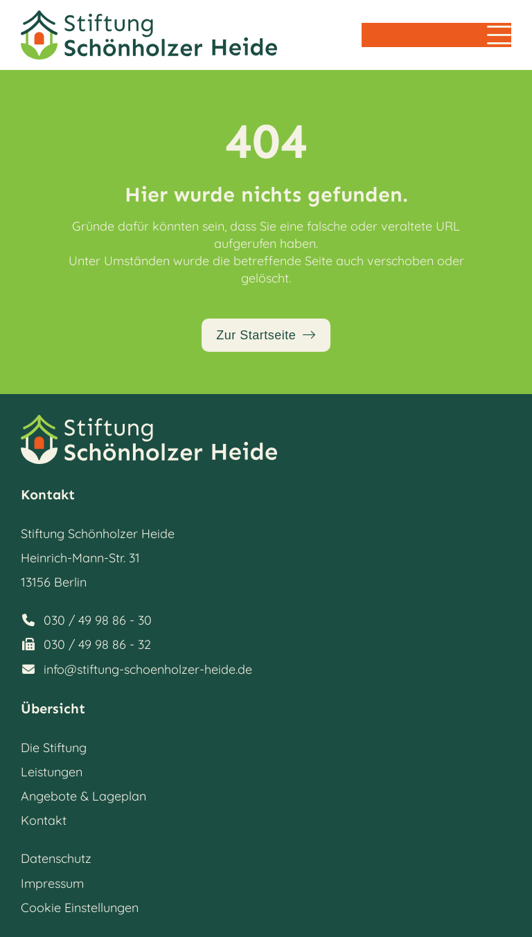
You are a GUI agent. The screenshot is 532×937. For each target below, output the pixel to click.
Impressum (52, 883)
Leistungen (51, 772)
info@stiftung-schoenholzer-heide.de (148, 669)
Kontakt (43, 820)
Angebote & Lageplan (83, 796)
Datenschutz (56, 858)
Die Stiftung (54, 748)
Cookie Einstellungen (80, 908)
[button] (499, 35)
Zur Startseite (256, 335)
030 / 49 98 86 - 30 (98, 620)
